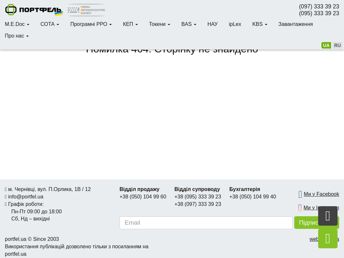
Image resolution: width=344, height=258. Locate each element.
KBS (259, 24)
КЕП (130, 24)
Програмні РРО (91, 24)
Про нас (17, 36)
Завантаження (295, 24)
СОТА (49, 24)
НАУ (212, 24)
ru (337, 45)
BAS (188, 24)
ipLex (235, 24)
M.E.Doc (17, 24)
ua (326, 45)
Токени (159, 24)
